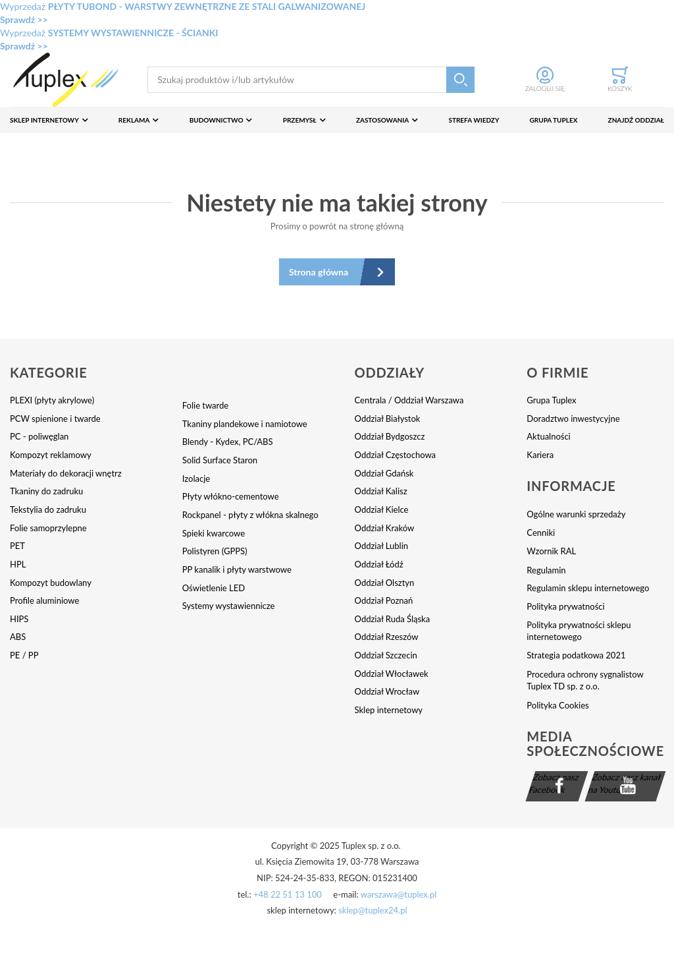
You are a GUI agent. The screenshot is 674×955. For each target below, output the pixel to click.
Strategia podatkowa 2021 (576, 655)
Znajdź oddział (636, 120)
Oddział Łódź (379, 564)
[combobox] (311, 80)
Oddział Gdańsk (384, 473)
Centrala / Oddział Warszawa (409, 400)
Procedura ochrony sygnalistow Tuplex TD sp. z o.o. (585, 680)
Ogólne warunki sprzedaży (576, 514)
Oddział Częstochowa (395, 454)
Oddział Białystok (388, 418)
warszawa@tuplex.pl (399, 894)
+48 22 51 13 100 (287, 894)
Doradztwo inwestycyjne (573, 418)
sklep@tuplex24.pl (372, 910)
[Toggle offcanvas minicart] (620, 80)
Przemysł (300, 120)
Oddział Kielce (382, 509)
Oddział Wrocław (387, 691)
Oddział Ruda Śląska (392, 619)
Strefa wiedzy (473, 120)
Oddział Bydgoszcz (390, 436)
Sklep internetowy (44, 120)
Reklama (134, 120)
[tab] (96, 379)
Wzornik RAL (551, 551)
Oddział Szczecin (386, 655)
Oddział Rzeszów (387, 636)
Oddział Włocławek (391, 673)
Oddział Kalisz (381, 491)
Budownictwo (217, 120)
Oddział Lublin (382, 545)
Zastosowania (382, 120)
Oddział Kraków (385, 528)
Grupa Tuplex (554, 120)
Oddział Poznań (384, 600)
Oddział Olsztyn (385, 582)
